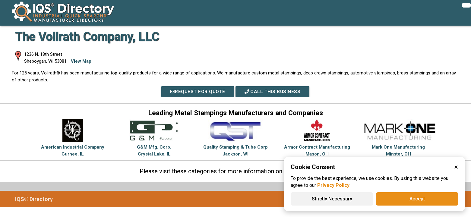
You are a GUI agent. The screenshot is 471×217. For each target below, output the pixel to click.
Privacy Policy (333, 185)
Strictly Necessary (332, 199)
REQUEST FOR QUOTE (197, 91)
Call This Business (273, 91)
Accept (417, 199)
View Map (81, 61)
